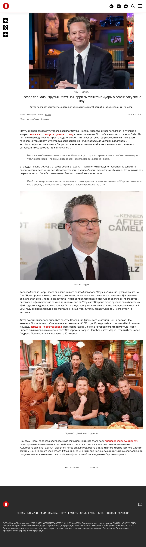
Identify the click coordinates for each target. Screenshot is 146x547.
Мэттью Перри (33, 119)
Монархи (32, 513)
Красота (73, 513)
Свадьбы (53, 513)
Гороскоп (123, 513)
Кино (100, 513)
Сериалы (45, 119)
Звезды (21, 513)
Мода (43, 513)
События (111, 513)
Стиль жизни (87, 513)
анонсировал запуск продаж (121, 441)
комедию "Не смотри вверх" (47, 326)
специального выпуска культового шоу (50, 134)
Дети (63, 513)
